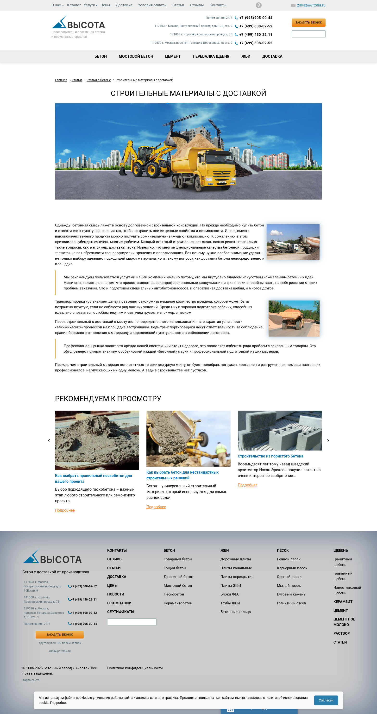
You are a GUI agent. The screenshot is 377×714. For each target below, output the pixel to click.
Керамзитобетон (178, 603)
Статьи (178, 5)
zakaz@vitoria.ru (311, 5)
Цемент (340, 610)
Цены (105, 5)
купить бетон (253, 225)
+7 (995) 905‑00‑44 (255, 18)
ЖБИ (224, 550)
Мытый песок (289, 585)
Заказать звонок (308, 22)
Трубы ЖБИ (230, 603)
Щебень (340, 550)
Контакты (218, 5)
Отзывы (197, 5)
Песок (283, 550)
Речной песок (289, 559)
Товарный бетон (178, 559)
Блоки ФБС (229, 594)
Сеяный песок (289, 577)
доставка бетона (215, 258)
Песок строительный (73, 321)
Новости (115, 594)
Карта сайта (30, 680)
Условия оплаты (152, 5)
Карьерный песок (292, 568)
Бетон (169, 550)
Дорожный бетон (178, 577)
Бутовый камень (291, 594)
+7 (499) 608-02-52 (255, 26)
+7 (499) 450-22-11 (255, 34)
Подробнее (65, 510)
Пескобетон (174, 594)
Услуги (91, 5)
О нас (57, 5)
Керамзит (342, 602)
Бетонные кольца (235, 612)
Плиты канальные (236, 568)
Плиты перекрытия (236, 577)
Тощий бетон (175, 568)
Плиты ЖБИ (230, 585)
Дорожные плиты (235, 559)
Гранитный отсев (291, 603)
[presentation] (49, 440)
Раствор (341, 633)
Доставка (124, 5)
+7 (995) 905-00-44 (84, 624)
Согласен (326, 700)
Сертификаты (120, 612)
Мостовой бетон (178, 585)
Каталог (74, 5)
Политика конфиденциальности (135, 668)
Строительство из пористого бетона (270, 456)
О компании (119, 603)
